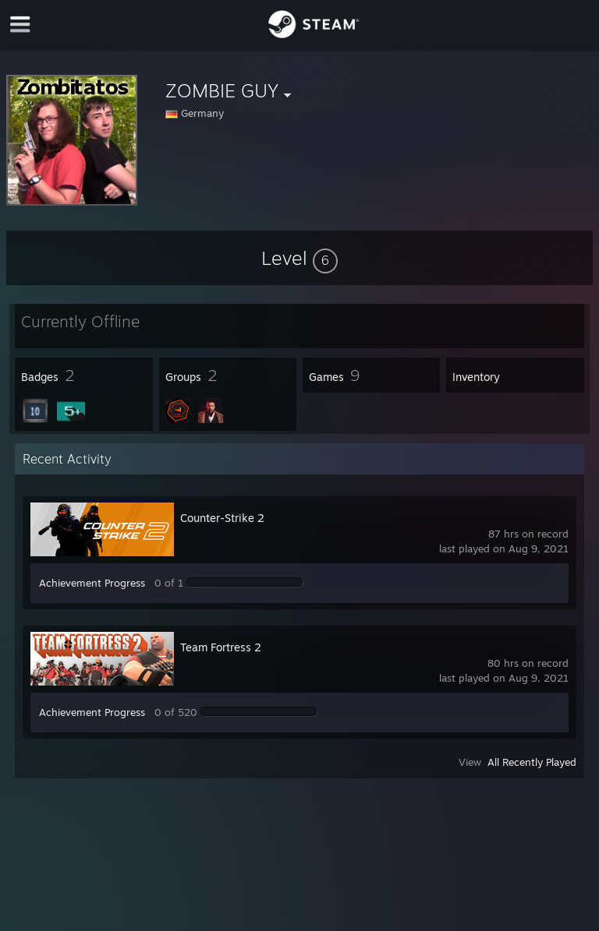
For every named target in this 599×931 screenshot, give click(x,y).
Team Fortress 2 (220, 647)
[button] (299, 257)
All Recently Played (531, 762)
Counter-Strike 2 (222, 517)
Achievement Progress (92, 583)
